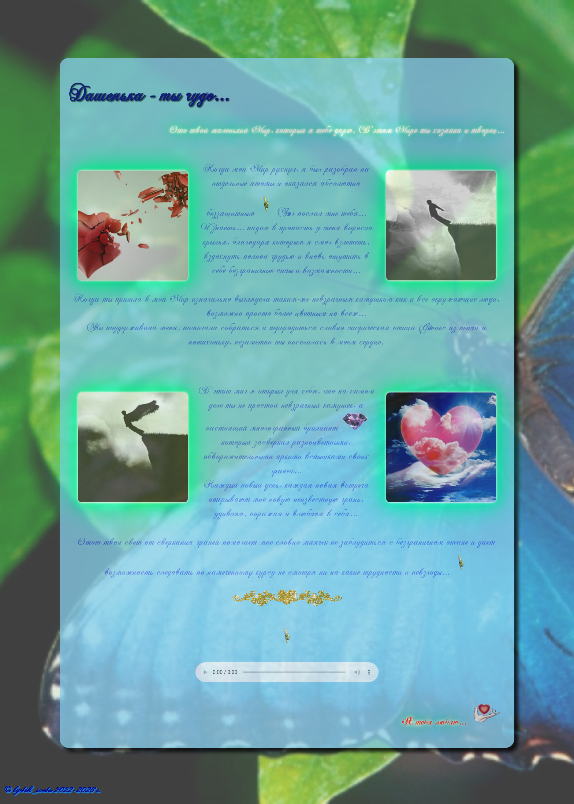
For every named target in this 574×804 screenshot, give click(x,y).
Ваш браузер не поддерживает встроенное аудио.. (287, 672)
